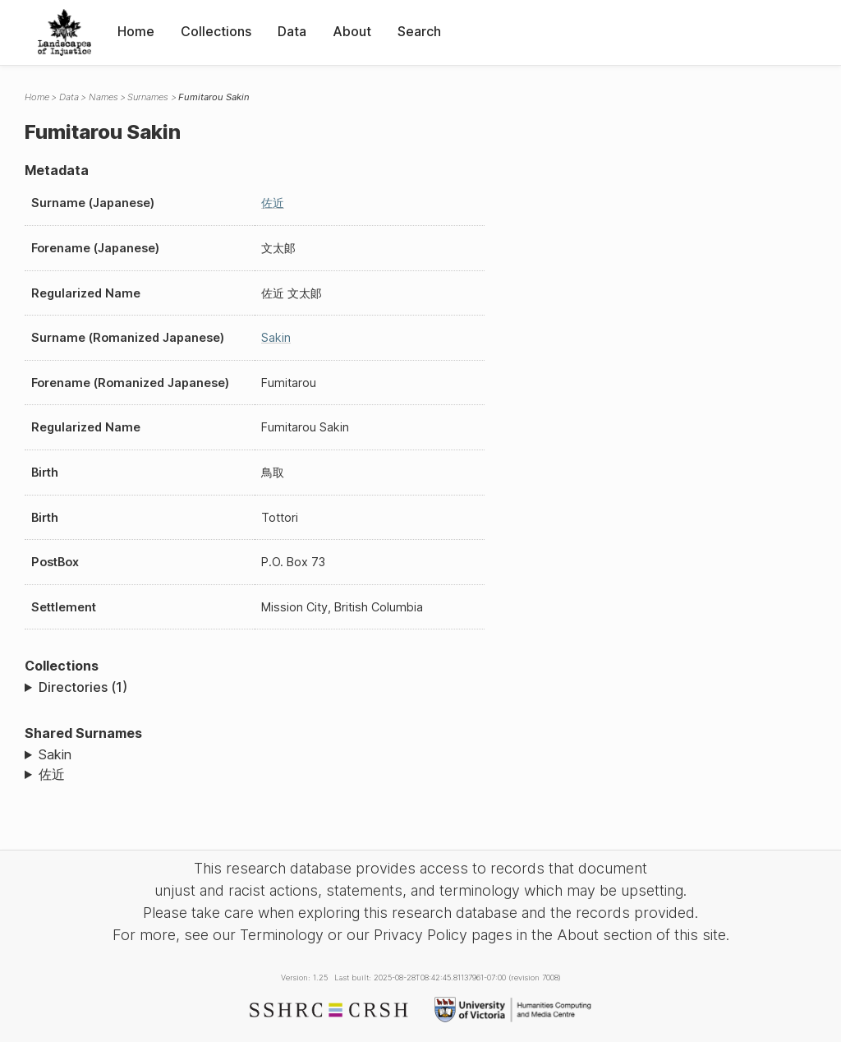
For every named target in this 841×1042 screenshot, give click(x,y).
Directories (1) (83, 687)
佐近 (272, 203)
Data (292, 31)
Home (135, 31)
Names (103, 97)
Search (419, 31)
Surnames (147, 97)
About (352, 31)
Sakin (276, 337)
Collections (216, 31)
